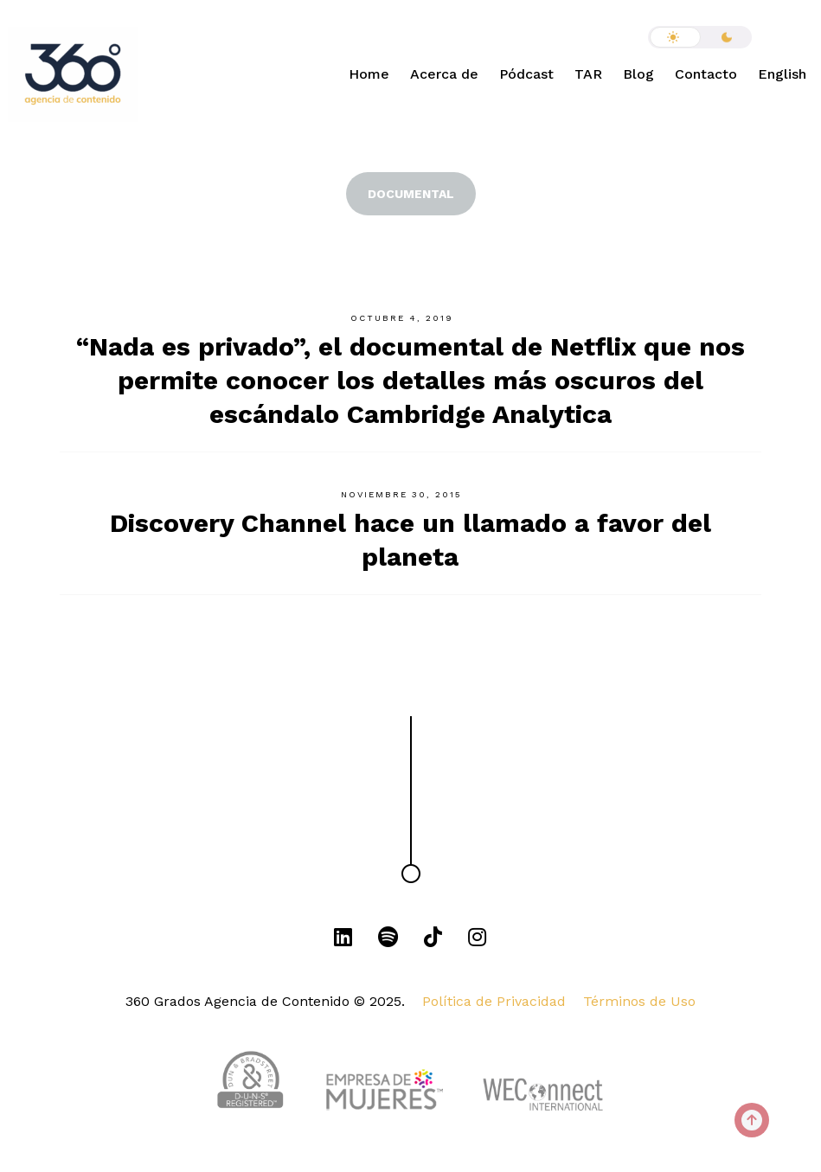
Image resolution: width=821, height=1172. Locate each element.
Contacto (706, 74)
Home (369, 74)
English (782, 74)
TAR (588, 74)
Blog (638, 74)
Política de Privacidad (494, 1001)
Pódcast (526, 74)
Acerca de (444, 74)
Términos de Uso (639, 1001)
